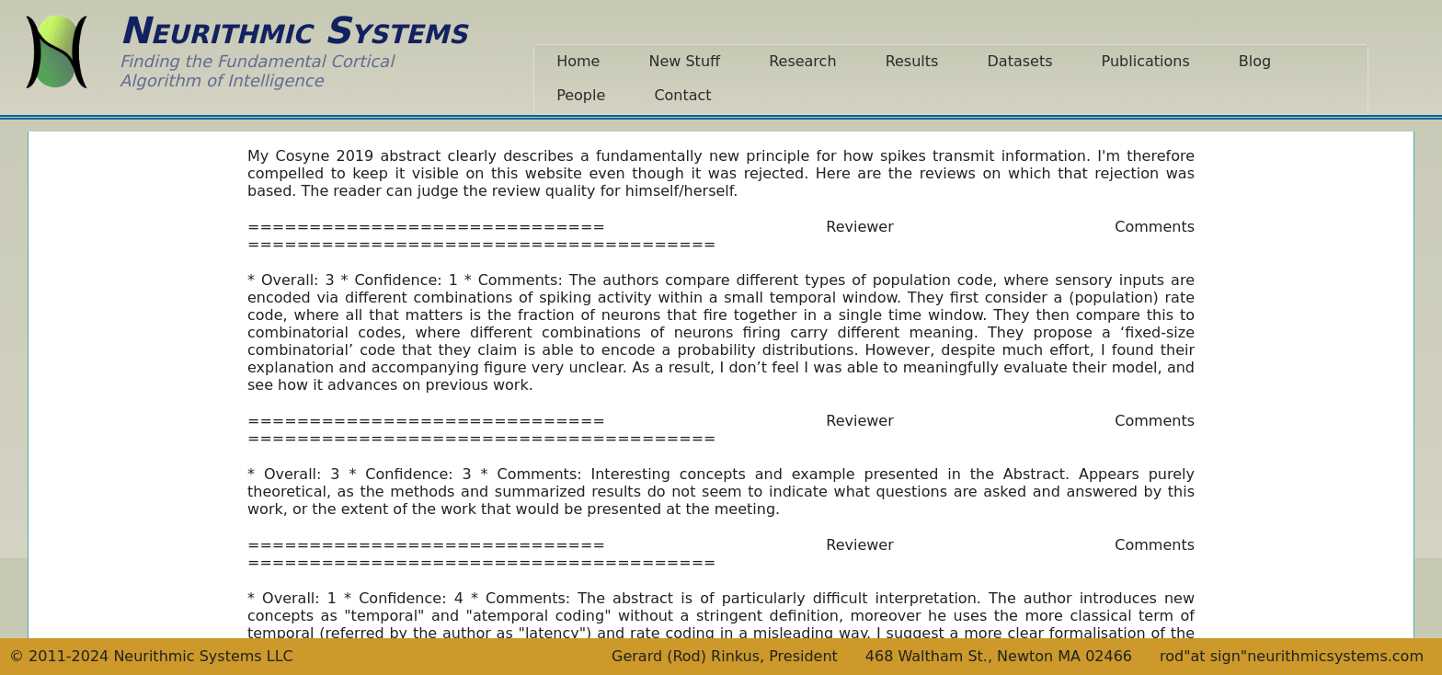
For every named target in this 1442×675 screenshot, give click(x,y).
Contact (682, 95)
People (580, 95)
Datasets (1020, 61)
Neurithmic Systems (293, 30)
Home (578, 61)
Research (802, 61)
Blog (1255, 61)
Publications (1146, 61)
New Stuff (684, 61)
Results (912, 61)
